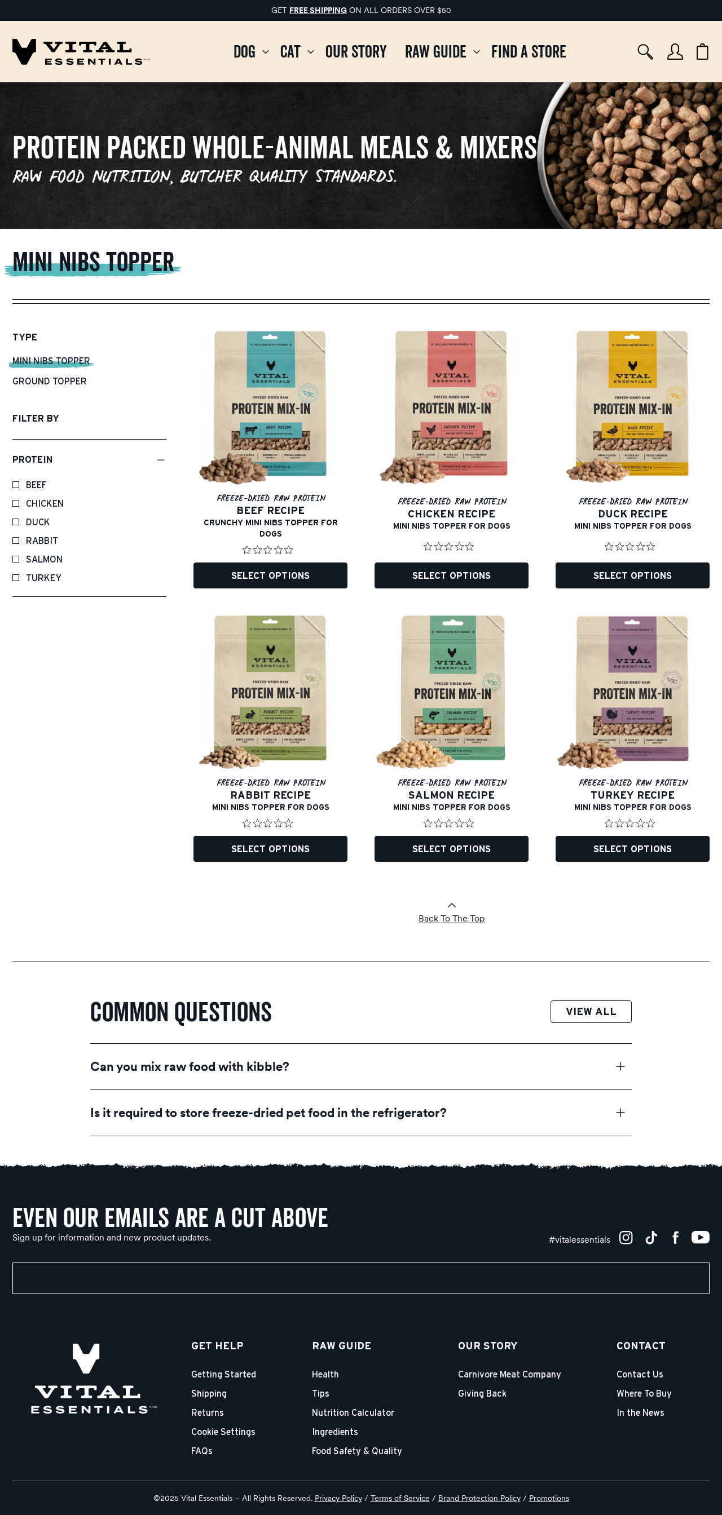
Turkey (43, 578)
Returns (207, 1412)
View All (591, 1012)
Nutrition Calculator (353, 1412)
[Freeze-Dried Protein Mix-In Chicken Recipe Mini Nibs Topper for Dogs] (452, 459)
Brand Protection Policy (479, 1498)
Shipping (209, 1393)
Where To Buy (644, 1393)
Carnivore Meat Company (509, 1374)
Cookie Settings (223, 1432)
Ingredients (335, 1432)
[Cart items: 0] (702, 51)
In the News (640, 1412)
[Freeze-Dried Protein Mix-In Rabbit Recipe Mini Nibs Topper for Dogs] (270, 738)
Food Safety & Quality (357, 1451)
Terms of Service (400, 1498)
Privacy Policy (338, 1498)
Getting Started (223, 1374)
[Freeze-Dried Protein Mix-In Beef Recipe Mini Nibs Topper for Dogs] (270, 459)
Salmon (44, 559)
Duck (38, 522)
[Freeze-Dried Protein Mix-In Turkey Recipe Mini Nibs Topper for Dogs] (633, 738)
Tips (320, 1393)
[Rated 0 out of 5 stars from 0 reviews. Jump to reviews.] (270, 550)
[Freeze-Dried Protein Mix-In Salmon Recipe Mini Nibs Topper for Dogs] (452, 738)
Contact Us (640, 1374)
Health (325, 1374)
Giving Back (482, 1393)
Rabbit (42, 541)
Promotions (549, 1498)
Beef (36, 485)
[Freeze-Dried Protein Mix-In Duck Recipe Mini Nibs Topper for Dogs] (633, 459)
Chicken (45, 503)
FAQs (202, 1451)
